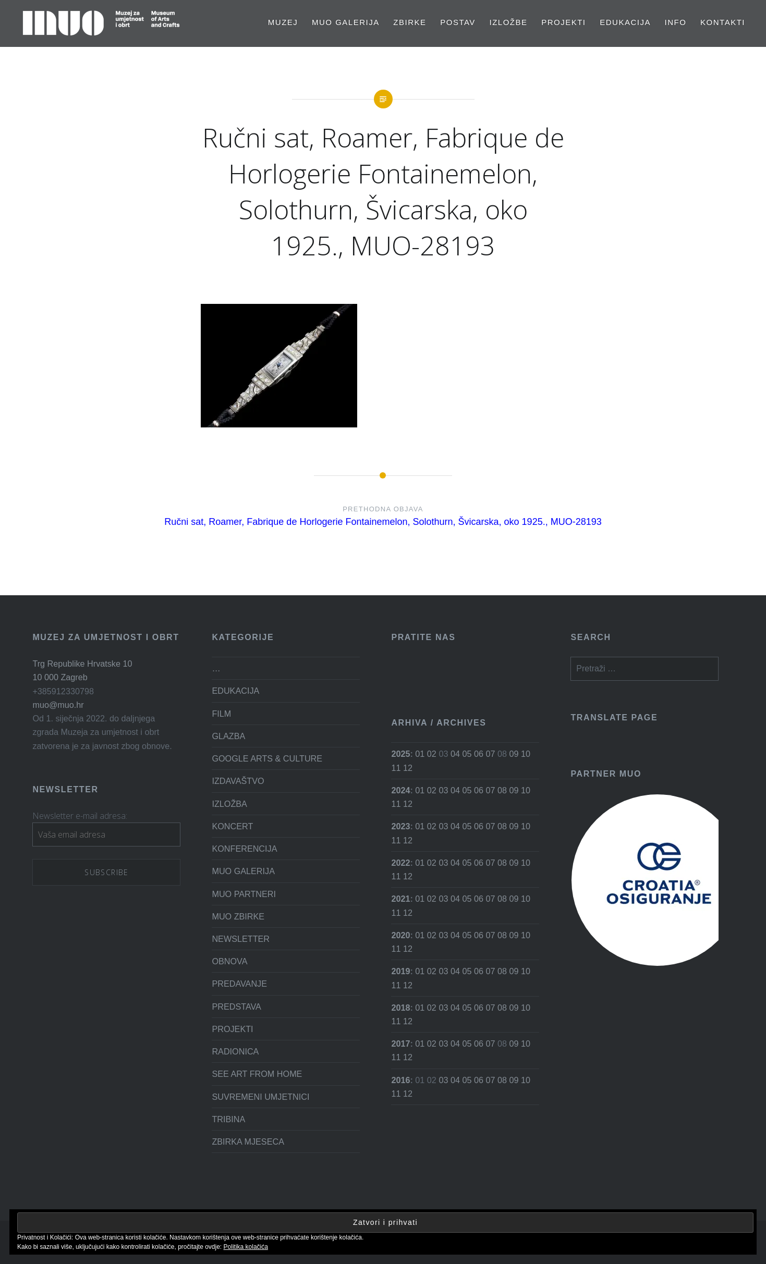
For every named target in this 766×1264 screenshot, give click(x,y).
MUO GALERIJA (346, 22)
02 (431, 753)
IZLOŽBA (229, 803)
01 (419, 753)
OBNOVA (229, 961)
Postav (458, 22)
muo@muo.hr (57, 704)
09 (513, 753)
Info (676, 22)
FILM (221, 713)
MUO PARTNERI (244, 894)
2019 (400, 971)
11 (395, 767)
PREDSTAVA (236, 1006)
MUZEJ (283, 22)
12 (407, 767)
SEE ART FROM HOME (257, 1073)
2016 (400, 1080)
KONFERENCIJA (244, 848)
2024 (400, 790)
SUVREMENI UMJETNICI (260, 1096)
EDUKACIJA (625, 22)
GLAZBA (228, 736)
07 (490, 753)
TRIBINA (228, 1119)
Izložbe (509, 22)
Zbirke (409, 22)
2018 (400, 1007)
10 (525, 753)
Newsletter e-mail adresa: (79, 815)
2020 (400, 935)
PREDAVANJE (239, 983)
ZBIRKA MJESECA (248, 1141)
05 (466, 753)
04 (455, 753)
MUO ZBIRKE (238, 916)
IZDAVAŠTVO (238, 781)
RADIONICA (235, 1051)
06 (478, 753)
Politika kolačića (246, 1246)
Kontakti (722, 22)
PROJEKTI (563, 22)
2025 (400, 753)
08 (502, 790)
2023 (400, 826)
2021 (400, 898)
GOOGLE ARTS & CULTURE (267, 758)
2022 (400, 862)
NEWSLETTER (241, 938)
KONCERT (232, 826)
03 (443, 790)
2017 (400, 1043)
